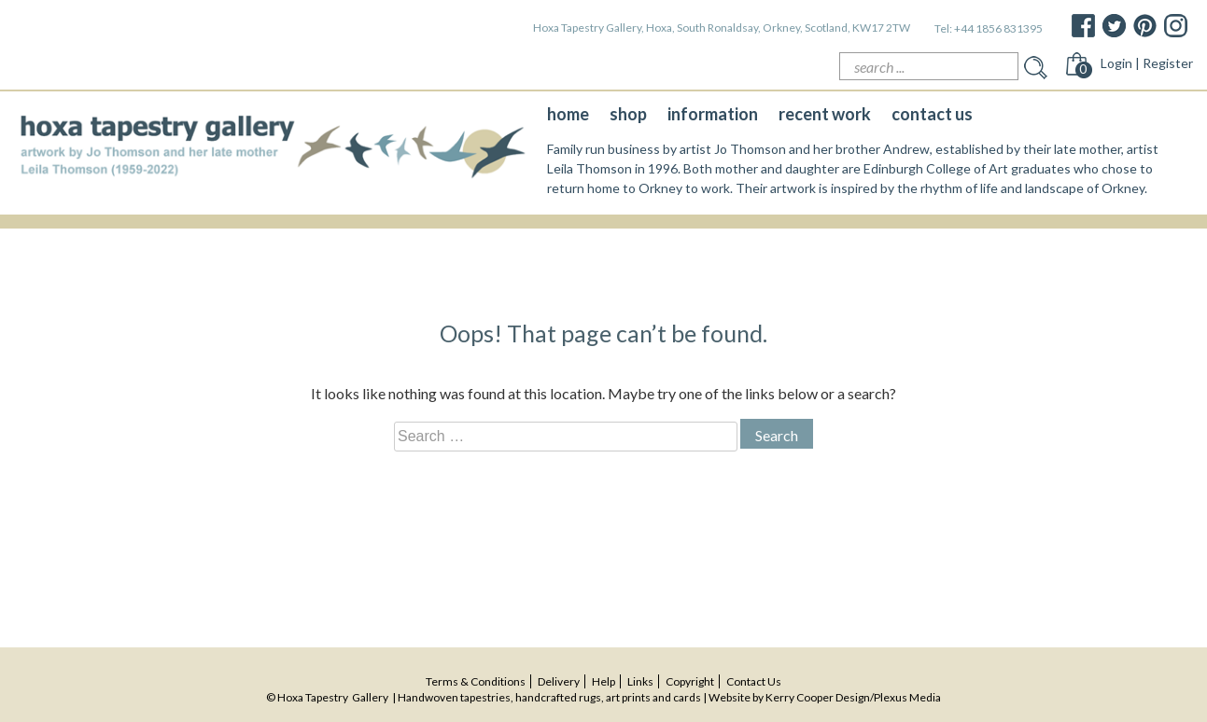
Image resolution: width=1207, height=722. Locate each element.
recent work (825, 114)
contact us (932, 114)
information (712, 114)
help (603, 681)
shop (628, 114)
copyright (690, 681)
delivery (559, 681)
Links (640, 681)
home (568, 114)
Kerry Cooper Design (817, 697)
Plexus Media (907, 697)
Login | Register (1147, 63)
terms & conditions (476, 681)
